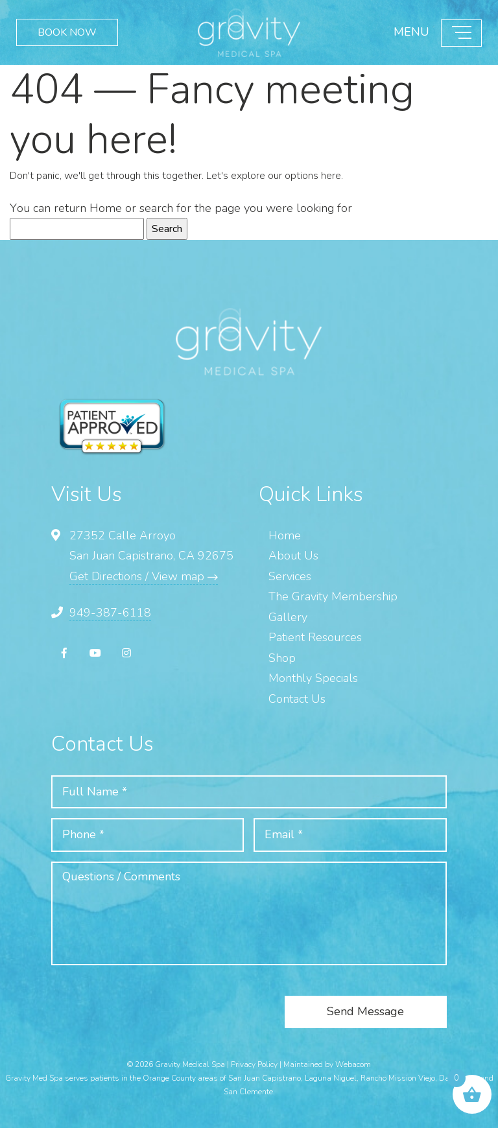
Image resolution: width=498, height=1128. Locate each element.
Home (105, 208)
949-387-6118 (110, 612)
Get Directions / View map (143, 576)
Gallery (287, 617)
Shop (282, 658)
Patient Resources (315, 637)
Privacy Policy (254, 1064)
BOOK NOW (67, 32)
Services (289, 576)
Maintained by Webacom (327, 1064)
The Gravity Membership (332, 596)
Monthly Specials (313, 678)
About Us (293, 555)
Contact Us (297, 699)
